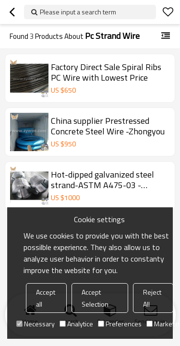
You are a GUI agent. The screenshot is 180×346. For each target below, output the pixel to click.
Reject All (152, 298)
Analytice (76, 324)
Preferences (120, 324)
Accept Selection (95, 298)
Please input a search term (78, 12)
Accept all (45, 298)
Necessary (35, 324)
